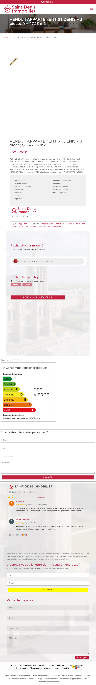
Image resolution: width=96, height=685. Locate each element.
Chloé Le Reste (22, 520)
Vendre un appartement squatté (75, 678)
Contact (47, 668)
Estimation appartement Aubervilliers (46, 675)
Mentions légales (61, 668)
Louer (27, 285)
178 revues (39, 498)
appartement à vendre (51, 224)
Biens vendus (35, 668)
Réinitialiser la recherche (38, 297)
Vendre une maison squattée (48, 681)
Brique (65, 224)
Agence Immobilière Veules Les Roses (76, 675)
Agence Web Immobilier (53, 678)
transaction (56, 226)
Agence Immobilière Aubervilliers (17, 675)
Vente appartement (28, 665)
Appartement (12, 37)
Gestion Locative (46, 665)
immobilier (73, 224)
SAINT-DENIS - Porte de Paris (30, 226)
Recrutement (21, 668)
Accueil (2, 37)
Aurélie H (20, 502)
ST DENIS (47, 226)
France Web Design (35, 678)
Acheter (16, 285)
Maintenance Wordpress (17, 678)
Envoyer (82, 657)
